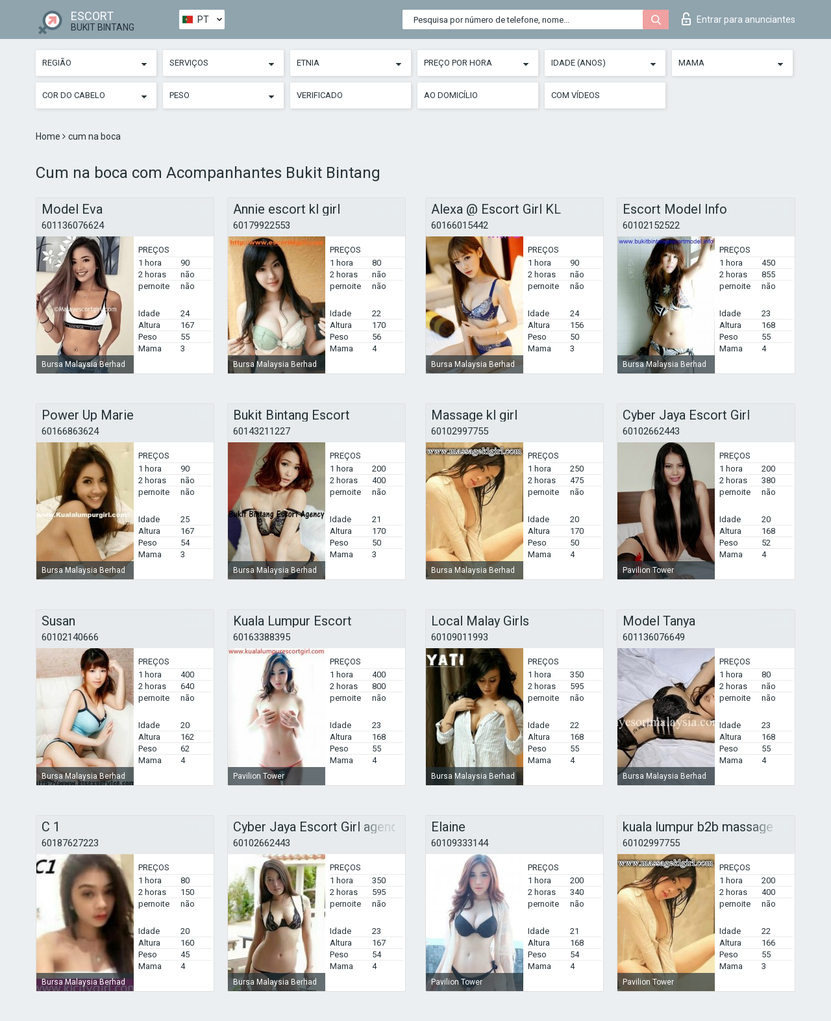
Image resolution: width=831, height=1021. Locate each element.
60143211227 (261, 431)
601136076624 (73, 225)
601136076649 (654, 637)
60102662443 (651, 431)
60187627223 (70, 843)
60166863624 (70, 431)
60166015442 (459, 225)
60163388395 (261, 637)
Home (49, 136)
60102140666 (70, 637)
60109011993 (459, 637)
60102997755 (459, 431)
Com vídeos (575, 95)
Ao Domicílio (451, 95)
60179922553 (261, 225)
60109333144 (459, 843)
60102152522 (651, 225)
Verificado (320, 95)
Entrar (738, 19)
